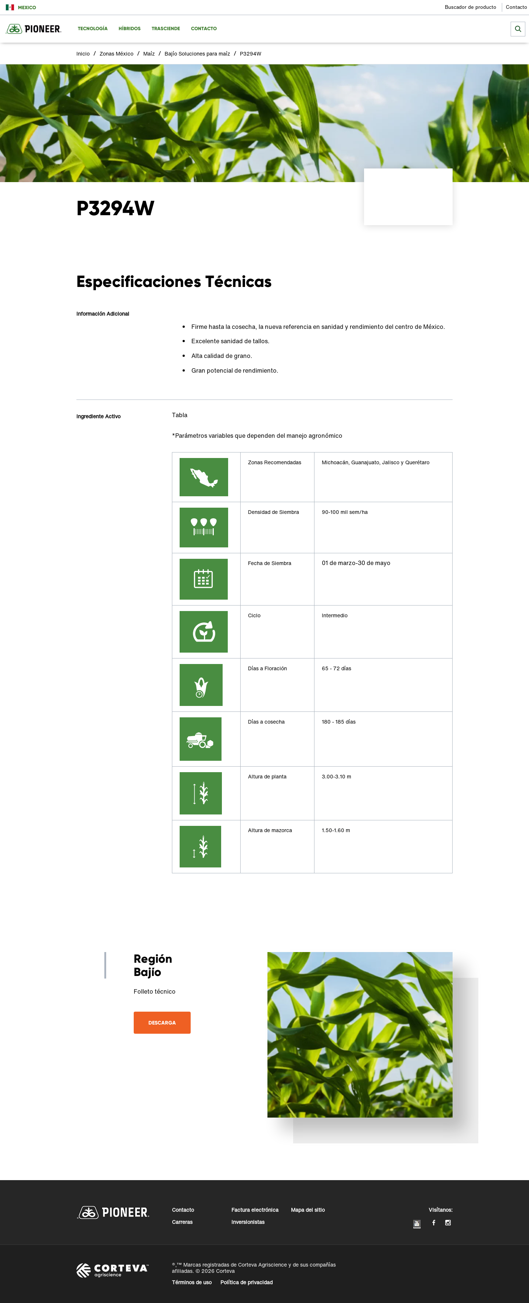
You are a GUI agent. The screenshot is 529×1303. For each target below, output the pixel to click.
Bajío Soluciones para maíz (197, 53)
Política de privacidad (246, 1282)
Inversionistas (247, 1222)
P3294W (250, 53)
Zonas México (116, 53)
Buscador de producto (470, 7)
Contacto (516, 7)
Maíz (149, 53)
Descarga (162, 1022)
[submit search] (518, 29)
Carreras (182, 1222)
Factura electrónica (254, 1210)
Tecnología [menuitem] (93, 28)
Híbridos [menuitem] (130, 28)
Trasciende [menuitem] (166, 28)
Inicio (83, 53)
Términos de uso (192, 1282)
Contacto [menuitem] (204, 28)
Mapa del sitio (308, 1210)
